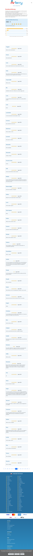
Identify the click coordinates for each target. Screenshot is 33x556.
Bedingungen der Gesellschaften (11, 543)
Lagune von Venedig (22, 483)
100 (7, 468)
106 (20, 468)
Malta (19, 486)
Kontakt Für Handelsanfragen (10, 525)
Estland (8, 491)
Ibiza (8, 499)
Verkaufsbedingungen (10, 526)
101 (9, 468)
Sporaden (20, 505)
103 (14, 468)
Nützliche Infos (9, 540)
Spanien (20, 504)
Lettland (20, 484)
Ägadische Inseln (9, 476)
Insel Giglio (9, 503)
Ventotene (20, 510)
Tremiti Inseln (21, 506)
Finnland (8, 492)
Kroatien (20, 478)
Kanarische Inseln (9, 511)
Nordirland (20, 491)
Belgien (8, 484)
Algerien (8, 478)
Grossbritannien (9, 497)
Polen (20, 497)
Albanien (8, 477)
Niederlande (20, 490)
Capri (8, 485)
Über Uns (8, 522)
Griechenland (9, 496)
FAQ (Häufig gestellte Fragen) (10, 539)
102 (12, 468)
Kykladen (20, 479)
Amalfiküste (9, 479)
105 (18, 468)
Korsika (20, 476)
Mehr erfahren (22, 552)
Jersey (8, 510)
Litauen (20, 485)
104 (16, 468)
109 (27, 468)
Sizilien (20, 503)
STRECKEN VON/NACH (18, 473)
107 (22, 468)
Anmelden (8, 533)
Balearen (8, 483)
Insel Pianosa (9, 504)
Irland (8, 506)
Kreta (19, 477)
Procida (20, 499)
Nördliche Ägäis (21, 492)
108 (25, 468)
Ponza (20, 498)
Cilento (8, 486)
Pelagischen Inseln (21, 496)
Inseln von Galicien (10, 505)
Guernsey (8, 498)
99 (5, 468)
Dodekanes (9, 490)
